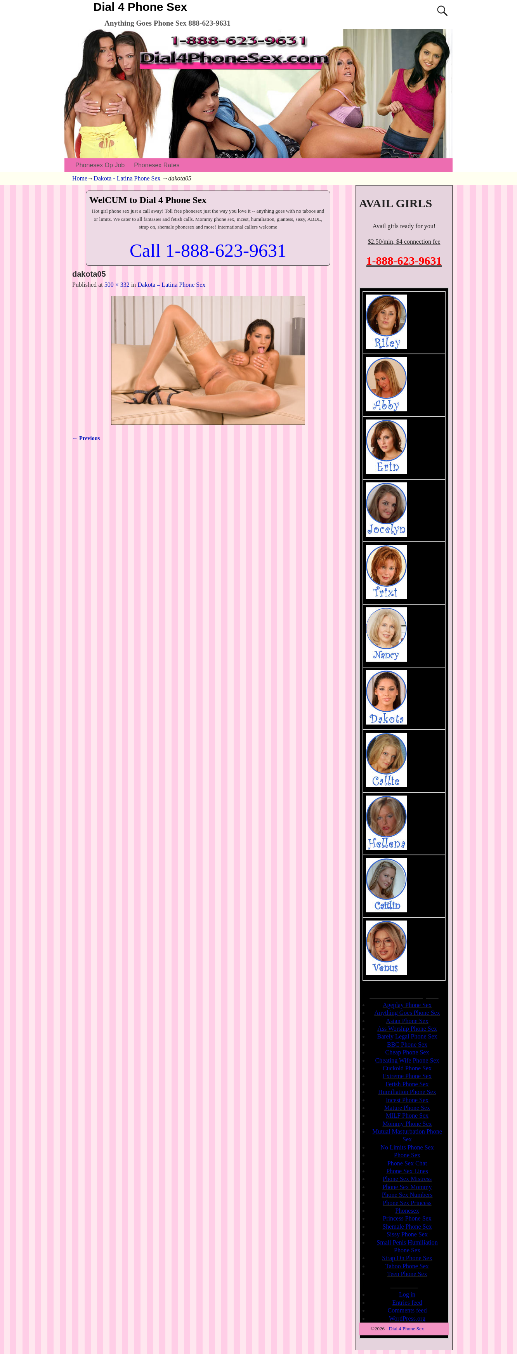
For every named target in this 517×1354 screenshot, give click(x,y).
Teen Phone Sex (407, 1274)
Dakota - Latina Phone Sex (127, 178)
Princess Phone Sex (407, 1218)
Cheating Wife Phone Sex (407, 1060)
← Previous (86, 438)
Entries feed (407, 1302)
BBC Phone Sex (407, 1044)
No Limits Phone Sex (407, 1147)
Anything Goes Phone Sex (407, 1012)
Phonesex (407, 1210)
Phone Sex (407, 1155)
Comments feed (407, 1310)
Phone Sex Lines (407, 1171)
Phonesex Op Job (100, 165)
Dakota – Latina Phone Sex (171, 284)
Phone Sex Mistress (407, 1178)
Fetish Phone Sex (407, 1084)
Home (79, 178)
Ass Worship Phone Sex (407, 1028)
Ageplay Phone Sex (407, 1005)
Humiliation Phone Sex (407, 1092)
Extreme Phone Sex (407, 1076)
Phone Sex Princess (407, 1203)
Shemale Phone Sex (407, 1226)
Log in (407, 1294)
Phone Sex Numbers (407, 1194)
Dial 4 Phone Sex (140, 6)
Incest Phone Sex (407, 1100)
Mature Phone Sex (407, 1107)
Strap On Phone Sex (407, 1258)
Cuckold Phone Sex (407, 1068)
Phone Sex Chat (407, 1163)
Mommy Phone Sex (407, 1123)
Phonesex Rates (156, 165)
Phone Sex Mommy (407, 1187)
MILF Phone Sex (407, 1115)
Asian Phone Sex (407, 1021)
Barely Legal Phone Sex (407, 1036)
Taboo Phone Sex (407, 1266)
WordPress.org (407, 1318)
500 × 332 (117, 284)
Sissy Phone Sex (407, 1234)
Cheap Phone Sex (407, 1052)
